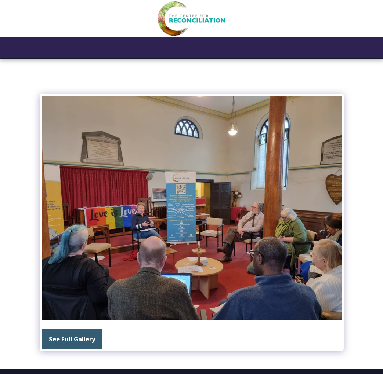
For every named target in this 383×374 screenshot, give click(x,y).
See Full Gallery (72, 339)
